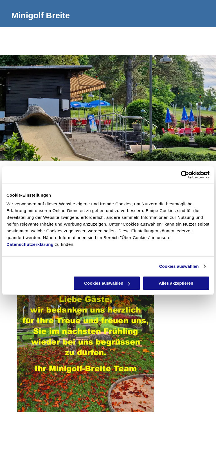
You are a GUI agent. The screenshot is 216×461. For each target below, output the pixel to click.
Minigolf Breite (40, 15)
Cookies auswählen (179, 266)
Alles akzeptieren (176, 283)
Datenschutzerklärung (30, 244)
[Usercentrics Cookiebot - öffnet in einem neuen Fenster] (185, 174)
